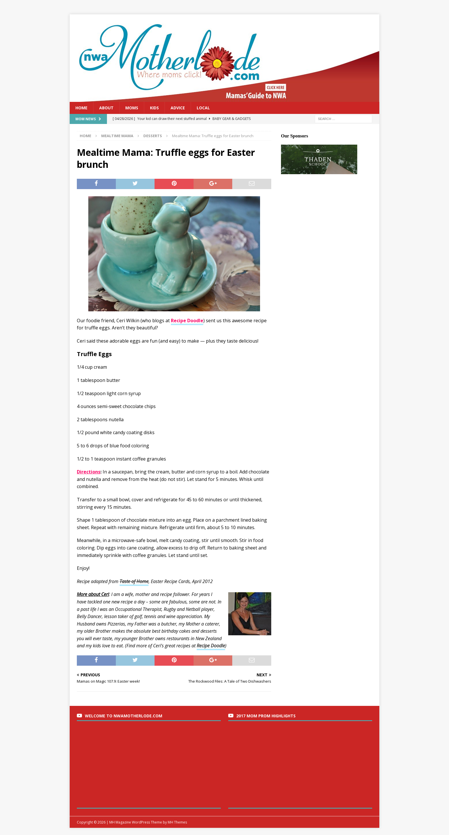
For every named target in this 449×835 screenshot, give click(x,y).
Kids (154, 107)
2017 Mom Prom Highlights (266, 716)
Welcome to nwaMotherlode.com (123, 716)
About (106, 107)
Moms (131, 107)
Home (81, 107)
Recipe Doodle (211, 645)
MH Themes (177, 822)
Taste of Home (134, 581)
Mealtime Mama (117, 135)
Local (203, 107)
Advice (178, 107)
